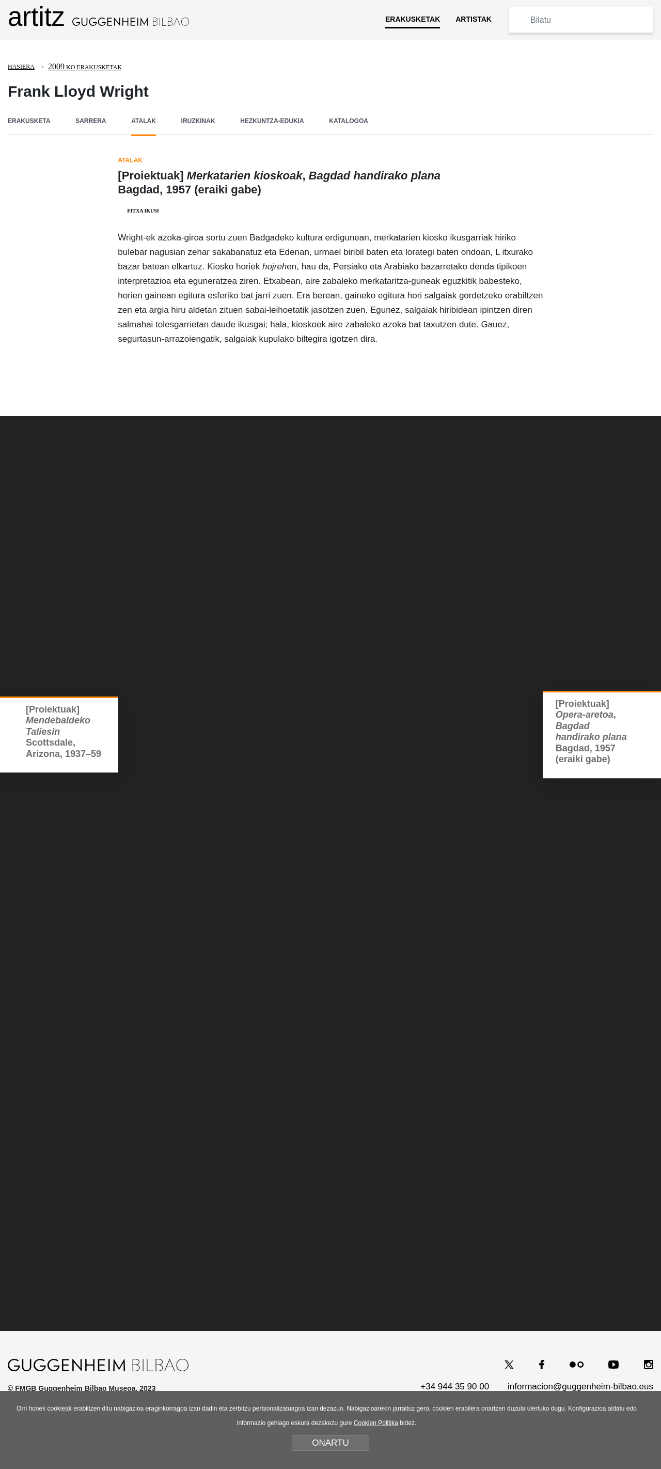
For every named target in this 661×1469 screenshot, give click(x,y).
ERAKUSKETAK (412, 19)
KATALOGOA (348, 121)
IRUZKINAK (198, 121)
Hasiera (21, 66)
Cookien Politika (376, 1423)
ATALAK (143, 121)
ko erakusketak (85, 67)
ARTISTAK (473, 19)
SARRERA (90, 121)
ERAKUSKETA (29, 121)
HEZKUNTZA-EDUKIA (272, 121)
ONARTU (330, 1443)
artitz (98, 17)
